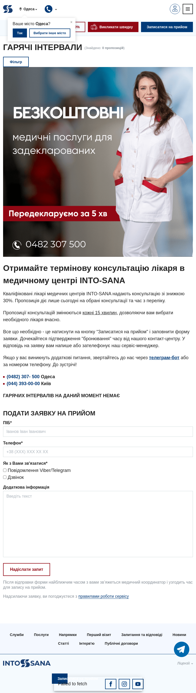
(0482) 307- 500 (23, 376)
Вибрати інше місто (50, 33)
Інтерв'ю (86, 643)
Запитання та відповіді (141, 635)
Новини (179, 635)
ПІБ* (7, 423)
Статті (63, 643)
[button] (30, 9)
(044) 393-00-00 (23, 383)
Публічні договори (121, 643)
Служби (17, 635)
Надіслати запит (26, 569)
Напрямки (68, 635)
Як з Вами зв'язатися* (25, 463)
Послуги (41, 635)
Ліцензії (183, 663)
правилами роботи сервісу (103, 596)
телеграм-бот (164, 357)
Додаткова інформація (26, 487)
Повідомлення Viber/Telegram (37, 470)
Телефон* (13, 443)
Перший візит (99, 635)
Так (19, 33)
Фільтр (16, 62)
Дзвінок (13, 477)
